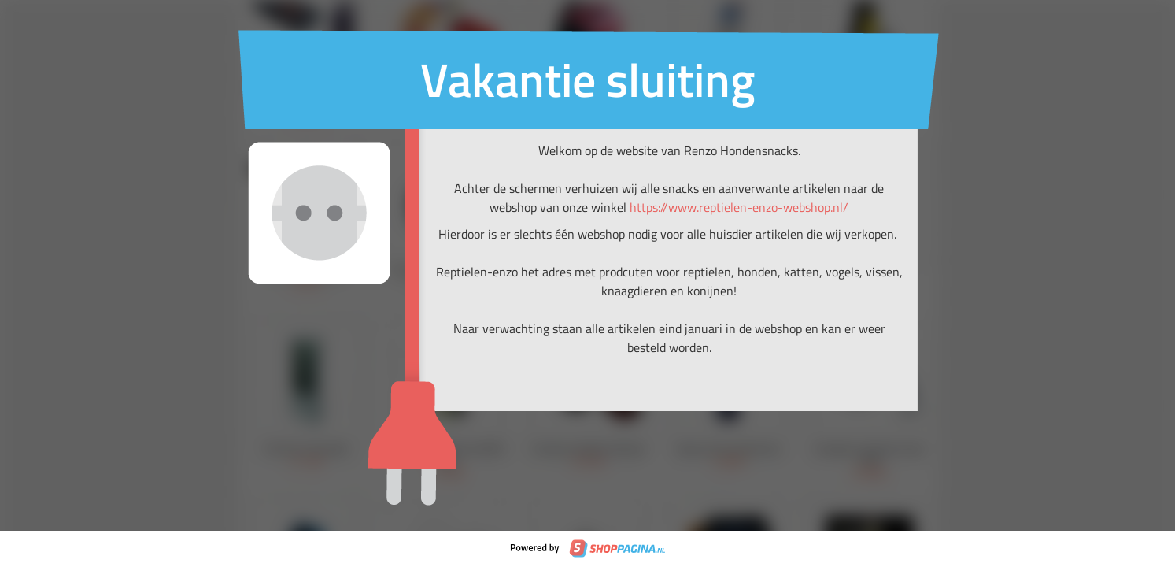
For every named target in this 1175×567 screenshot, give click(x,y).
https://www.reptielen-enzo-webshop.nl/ (739, 207)
